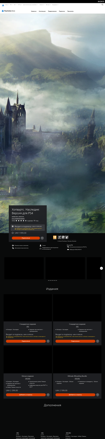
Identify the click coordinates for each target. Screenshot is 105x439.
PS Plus (19, 4)
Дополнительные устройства (30, 4)
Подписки (62, 9)
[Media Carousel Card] (24, 267)
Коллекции (42, 9)
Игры (6, 4)
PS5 (11, 4)
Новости (41, 4)
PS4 (15, 4)
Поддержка (54, 4)
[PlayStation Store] (8, 9)
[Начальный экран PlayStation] (3, 4)
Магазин (48, 4)
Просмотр (70, 9)
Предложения (52, 9)
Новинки (33, 9)
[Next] (101, 266)
